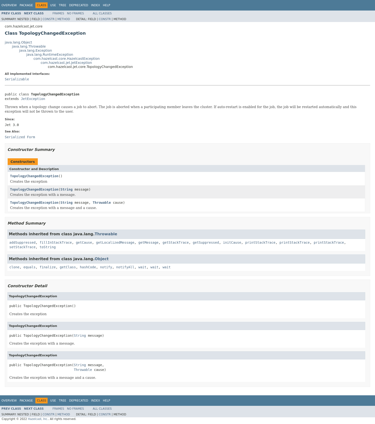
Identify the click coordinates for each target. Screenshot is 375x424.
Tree (62, 5)
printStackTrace (260, 242)
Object (102, 259)
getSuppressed (206, 242)
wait (142, 267)
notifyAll (125, 267)
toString (47, 247)
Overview (9, 5)
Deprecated (78, 5)
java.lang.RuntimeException (49, 54)
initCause (232, 242)
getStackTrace (176, 242)
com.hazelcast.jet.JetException (66, 63)
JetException (33, 99)
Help (106, 5)
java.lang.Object (18, 42)
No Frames (75, 13)
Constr (49, 19)
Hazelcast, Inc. (38, 419)
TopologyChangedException (34, 176)
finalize (47, 267)
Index (95, 5)
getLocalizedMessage (115, 242)
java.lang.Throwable (29, 46)
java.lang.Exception (35, 50)
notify (106, 267)
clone (14, 267)
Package (26, 5)
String (67, 189)
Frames (58, 13)
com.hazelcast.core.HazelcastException (66, 59)
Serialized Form (20, 137)
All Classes (102, 13)
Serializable (17, 79)
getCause (84, 242)
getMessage (148, 242)
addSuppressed (22, 242)
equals (29, 267)
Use (53, 5)
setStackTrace (22, 247)
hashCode (88, 267)
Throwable (102, 202)
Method (63, 19)
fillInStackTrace (55, 242)
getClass (68, 267)
